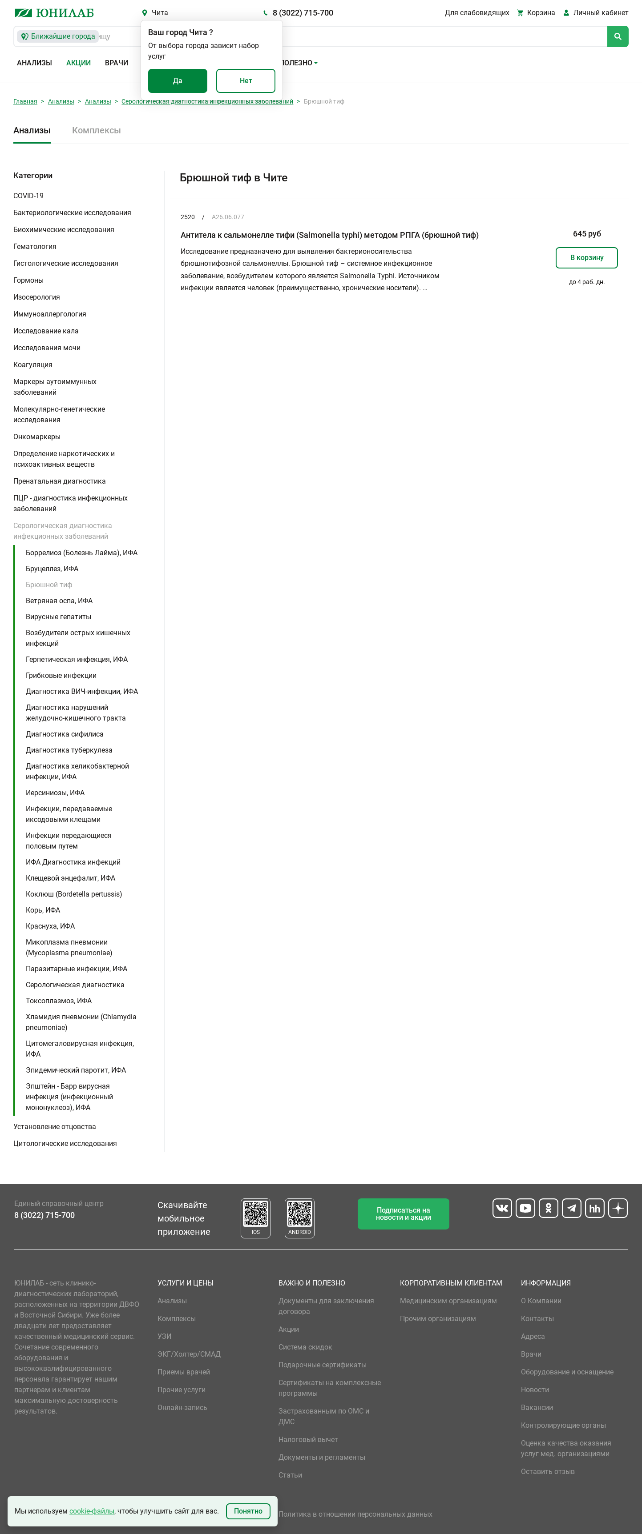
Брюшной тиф (49, 585)
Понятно (248, 1511)
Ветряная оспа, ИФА (59, 601)
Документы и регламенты (322, 1457)
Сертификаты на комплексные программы (330, 1388)
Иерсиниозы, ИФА (55, 793)
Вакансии (537, 1407)
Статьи (290, 1475)
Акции (78, 63)
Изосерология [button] (36, 297)
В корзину (587, 257)
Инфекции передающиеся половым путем (69, 840)
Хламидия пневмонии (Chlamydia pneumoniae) (81, 1022)
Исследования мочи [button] (47, 348)
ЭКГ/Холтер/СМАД (189, 1354)
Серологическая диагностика (75, 985)
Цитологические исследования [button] (65, 1143)
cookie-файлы (91, 1511)
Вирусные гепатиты (58, 617)
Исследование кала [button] (46, 331)
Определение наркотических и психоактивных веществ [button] (64, 459)
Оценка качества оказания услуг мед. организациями (566, 1448)
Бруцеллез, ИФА (52, 569)
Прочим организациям (438, 1318)
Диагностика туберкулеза (69, 750)
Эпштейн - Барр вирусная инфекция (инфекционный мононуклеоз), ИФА (69, 1097)
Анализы (34, 63)
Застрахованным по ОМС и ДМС (324, 1416)
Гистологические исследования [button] (65, 263)
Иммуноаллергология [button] (49, 314)
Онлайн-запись (182, 1407)
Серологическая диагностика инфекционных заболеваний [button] (62, 531)
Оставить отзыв (548, 1471)
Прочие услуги (181, 1390)
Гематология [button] (35, 246)
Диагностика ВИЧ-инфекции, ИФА (82, 691)
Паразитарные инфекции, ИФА (76, 969)
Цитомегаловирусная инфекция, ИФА (80, 1048)
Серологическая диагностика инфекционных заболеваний (207, 101)
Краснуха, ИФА (50, 926)
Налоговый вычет (308, 1439)
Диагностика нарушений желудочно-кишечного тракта (76, 712)
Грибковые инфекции (61, 675)
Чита (160, 12)
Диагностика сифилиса (65, 734)
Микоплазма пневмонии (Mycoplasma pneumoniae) (69, 947)
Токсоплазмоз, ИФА (59, 1001)
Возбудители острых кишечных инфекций (78, 638)
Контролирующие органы (563, 1425)
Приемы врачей (183, 1372)
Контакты (537, 1318)
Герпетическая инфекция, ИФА (77, 659)
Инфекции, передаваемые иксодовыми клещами (69, 814)
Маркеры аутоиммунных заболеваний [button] (55, 387)
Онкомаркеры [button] (37, 437)
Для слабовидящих (477, 12)
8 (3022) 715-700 (303, 12)
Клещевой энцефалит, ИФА (70, 878)
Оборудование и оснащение (567, 1372)
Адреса (533, 1336)
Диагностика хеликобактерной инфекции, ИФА (77, 771)
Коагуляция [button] (32, 364)
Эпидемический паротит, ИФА (76, 1070)
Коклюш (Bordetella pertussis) (74, 894)
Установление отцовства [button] (54, 1126)
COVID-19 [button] (28, 196)
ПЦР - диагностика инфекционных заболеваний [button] (70, 503)
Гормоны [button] (28, 280)
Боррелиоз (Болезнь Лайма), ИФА (81, 553)
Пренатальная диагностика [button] (59, 481)
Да (177, 80)
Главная (25, 101)
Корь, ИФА (43, 910)
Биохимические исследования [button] (63, 229)
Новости (535, 1390)
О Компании (541, 1301)
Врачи (116, 63)
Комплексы (96, 130)
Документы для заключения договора (326, 1306)
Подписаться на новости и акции (403, 1214)
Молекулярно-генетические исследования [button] (59, 414)
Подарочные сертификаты (323, 1365)
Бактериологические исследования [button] (72, 212)
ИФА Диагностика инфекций (73, 862)
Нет (246, 80)
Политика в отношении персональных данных (355, 1514)
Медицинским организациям (448, 1301)
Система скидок (305, 1347)
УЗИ (164, 1336)
